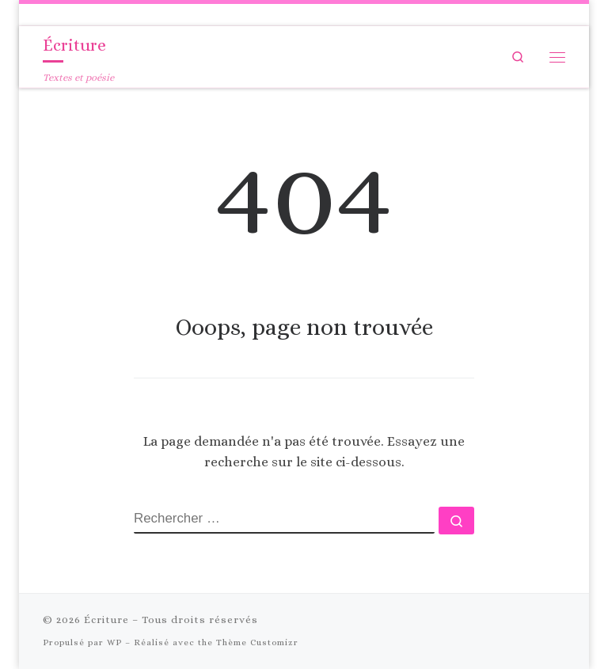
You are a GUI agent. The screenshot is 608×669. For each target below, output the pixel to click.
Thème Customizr (257, 642)
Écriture (106, 619)
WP (114, 642)
